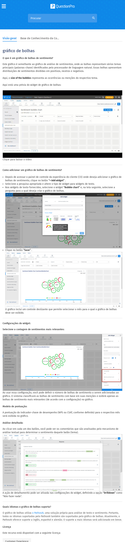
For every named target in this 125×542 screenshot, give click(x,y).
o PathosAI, (38, 512)
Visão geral (10, 38)
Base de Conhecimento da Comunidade (40, 38)
